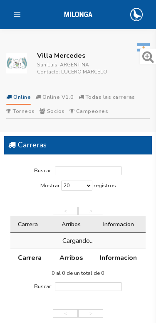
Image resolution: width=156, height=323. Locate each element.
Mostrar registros (78, 186)
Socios (52, 111)
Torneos (20, 111)
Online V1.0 (54, 97)
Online (18, 97)
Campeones (89, 111)
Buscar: (78, 170)
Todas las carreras (107, 97)
